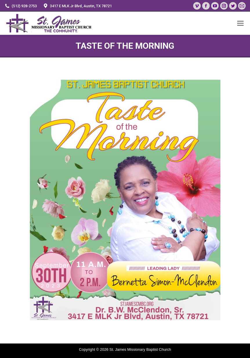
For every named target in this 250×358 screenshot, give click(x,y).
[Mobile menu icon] (240, 23)
